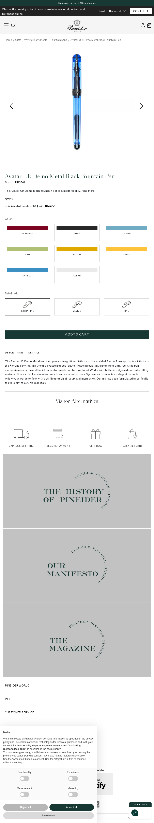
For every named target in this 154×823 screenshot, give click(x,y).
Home (8, 40)
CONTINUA (141, 11)
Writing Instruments (35, 40)
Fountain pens (59, 40)
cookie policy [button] (54, 749)
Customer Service (19, 713)
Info (8, 699)
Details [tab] (34, 353)
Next (141, 107)
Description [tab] (14, 353)
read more (88, 191)
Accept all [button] (72, 807)
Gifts (18, 40)
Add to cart (77, 334)
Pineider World (17, 686)
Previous (13, 107)
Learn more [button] (48, 815)
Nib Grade (11, 293)
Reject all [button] (25, 807)
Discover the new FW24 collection (77, 3)
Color (8, 219)
